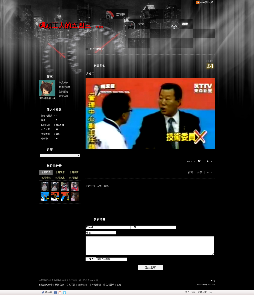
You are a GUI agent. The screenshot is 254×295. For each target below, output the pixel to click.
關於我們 (59, 284)
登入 (187, 292)
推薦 (190, 172)
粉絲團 (48, 292)
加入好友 (63, 82)
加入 (193, 292)
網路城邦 (202, 292)
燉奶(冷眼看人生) (47, 98)
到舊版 (99, 27)
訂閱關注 (63, 91)
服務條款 (82, 284)
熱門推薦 (73, 177)
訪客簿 (120, 14)
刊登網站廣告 (46, 284)
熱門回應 (60, 177)
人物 (99, 186)
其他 (106, 186)
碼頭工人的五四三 (65, 25)
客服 (119, 284)
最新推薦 (73, 172)
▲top (212, 280)
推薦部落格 (65, 87)
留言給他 (63, 96)
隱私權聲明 (108, 284)
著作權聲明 (95, 284)
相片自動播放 (97, 49)
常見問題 (70, 284)
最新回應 (60, 172)
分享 (199, 172)
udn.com (211, 284)
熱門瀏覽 (46, 177)
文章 (141, 24)
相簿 (185, 24)
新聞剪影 (99, 65)
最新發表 (46, 172)
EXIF (209, 172)
